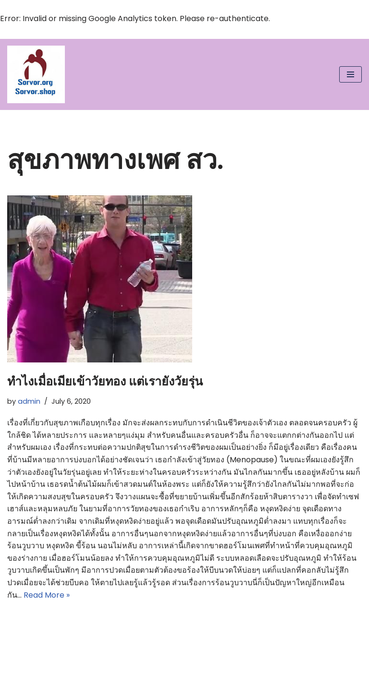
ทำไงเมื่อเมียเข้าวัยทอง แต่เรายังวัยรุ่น (105, 381)
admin (29, 401)
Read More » (47, 595)
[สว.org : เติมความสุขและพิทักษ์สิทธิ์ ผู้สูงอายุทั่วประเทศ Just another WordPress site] (36, 74)
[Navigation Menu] (350, 74)
